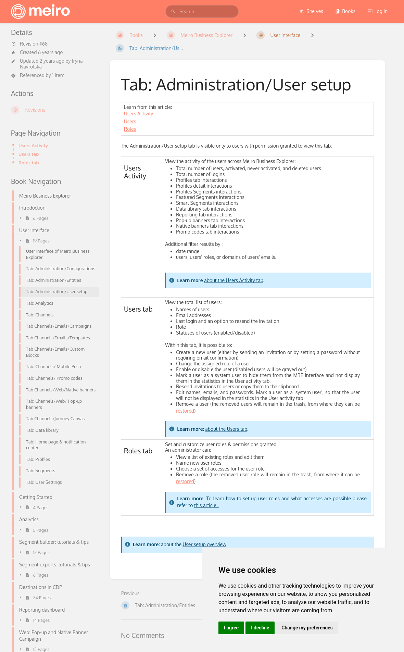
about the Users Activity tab (233, 280)
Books (345, 11)
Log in (378, 11)
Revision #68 (29, 44)
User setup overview (205, 544)
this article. (206, 505)
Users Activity (33, 145)
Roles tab (28, 162)
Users (130, 121)
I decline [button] (260, 627)
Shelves (311, 11)
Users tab (28, 154)
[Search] (173, 11)
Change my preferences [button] (306, 627)
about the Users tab (226, 429)
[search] (202, 11)
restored (185, 411)
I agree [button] (231, 627)
